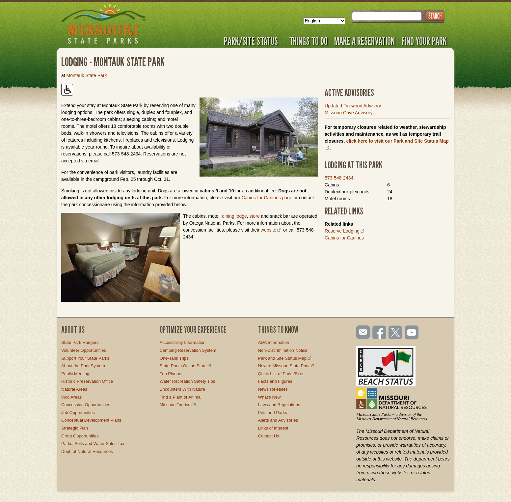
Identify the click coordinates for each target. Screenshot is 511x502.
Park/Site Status (253, 41)
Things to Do (308, 41)
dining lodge (234, 216)
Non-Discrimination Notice (283, 350)
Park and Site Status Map (285, 358)
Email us (361, 332)
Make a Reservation (364, 41)
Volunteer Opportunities (83, 350)
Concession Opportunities (85, 404)
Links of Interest (273, 428)
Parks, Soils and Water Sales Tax (92, 443)
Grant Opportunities (79, 435)
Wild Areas (71, 397)
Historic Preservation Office (87, 381)
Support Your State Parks (85, 358)
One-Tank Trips (174, 358)
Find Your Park (423, 41)
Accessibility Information (182, 342)
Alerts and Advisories (278, 420)
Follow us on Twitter (395, 333)
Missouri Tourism (178, 404)
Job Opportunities (78, 412)
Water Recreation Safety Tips (187, 381)
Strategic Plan (74, 428)
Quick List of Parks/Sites (281, 373)
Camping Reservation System (188, 350)
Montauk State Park (87, 75)
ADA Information (273, 342)
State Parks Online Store (186, 365)
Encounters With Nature (182, 389)
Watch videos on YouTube (412, 333)
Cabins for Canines (344, 237)
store (255, 216)
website (271, 230)
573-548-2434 (339, 178)
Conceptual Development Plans (91, 420)
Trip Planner (171, 373)
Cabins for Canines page (267, 197)
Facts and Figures (275, 381)
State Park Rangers (79, 342)
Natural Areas (74, 389)
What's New (269, 397)
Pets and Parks (272, 412)
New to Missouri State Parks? (286, 365)
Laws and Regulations (279, 404)
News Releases (273, 389)
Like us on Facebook (379, 333)
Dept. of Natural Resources (87, 451)
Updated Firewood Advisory (353, 105)
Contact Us (268, 435)
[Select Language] (324, 20)
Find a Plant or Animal (181, 397)
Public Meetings (76, 373)
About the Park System (83, 365)
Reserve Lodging (345, 231)
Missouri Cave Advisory (349, 112)
